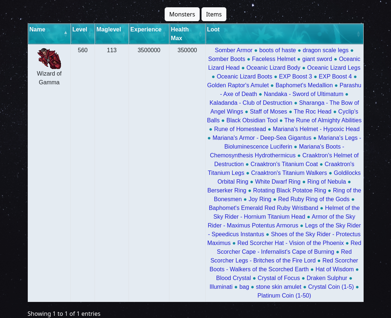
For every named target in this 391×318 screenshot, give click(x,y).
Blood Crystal (233, 278)
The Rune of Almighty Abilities (323, 120)
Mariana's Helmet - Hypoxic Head (316, 129)
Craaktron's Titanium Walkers (289, 173)
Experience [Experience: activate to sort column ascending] (145, 29)
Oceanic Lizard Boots (244, 76)
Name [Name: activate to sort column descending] (38, 29)
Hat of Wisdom (334, 269)
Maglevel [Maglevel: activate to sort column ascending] (108, 29)
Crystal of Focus (279, 278)
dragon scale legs (325, 50)
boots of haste (277, 50)
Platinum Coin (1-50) (284, 295)
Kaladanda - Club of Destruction (251, 103)
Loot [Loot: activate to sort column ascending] (213, 29)
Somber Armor (234, 50)
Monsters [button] (182, 14)
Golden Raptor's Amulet (238, 85)
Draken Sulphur (327, 278)
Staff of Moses (268, 111)
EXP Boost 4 (335, 76)
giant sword (317, 59)
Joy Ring (260, 199)
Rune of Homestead (240, 129)
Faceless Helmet (273, 59)
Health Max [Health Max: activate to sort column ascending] (180, 33)
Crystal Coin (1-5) (331, 287)
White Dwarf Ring (277, 182)
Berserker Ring (226, 190)
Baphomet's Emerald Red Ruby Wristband (263, 208)
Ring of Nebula (326, 182)
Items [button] (214, 14)
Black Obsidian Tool (251, 120)
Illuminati (221, 287)
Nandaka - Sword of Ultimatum (304, 94)
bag (244, 287)
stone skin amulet (279, 287)
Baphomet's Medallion (304, 85)
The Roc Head (312, 111)
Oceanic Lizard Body (273, 68)
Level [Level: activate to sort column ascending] (79, 29)
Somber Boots (226, 59)
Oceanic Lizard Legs (333, 68)
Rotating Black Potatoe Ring (289, 190)
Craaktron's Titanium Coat (284, 164)
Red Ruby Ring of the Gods (314, 199)
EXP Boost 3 (295, 76)
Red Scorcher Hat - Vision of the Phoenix (290, 243)
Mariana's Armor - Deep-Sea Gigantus (261, 138)
